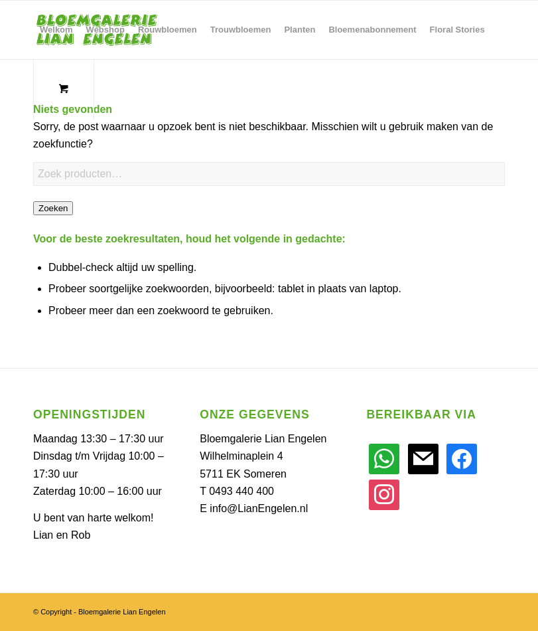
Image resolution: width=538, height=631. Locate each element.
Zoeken (53, 208)
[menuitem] (56, 30)
